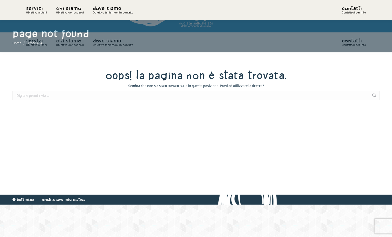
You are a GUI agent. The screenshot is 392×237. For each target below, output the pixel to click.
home (31, 16)
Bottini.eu (25, 232)
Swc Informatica (70, 232)
